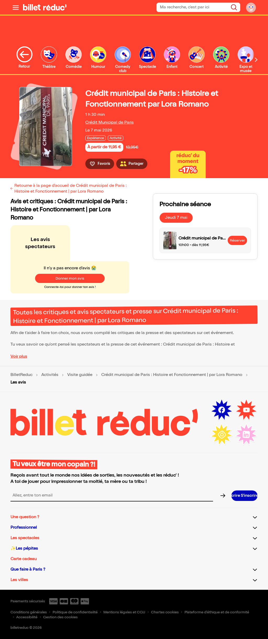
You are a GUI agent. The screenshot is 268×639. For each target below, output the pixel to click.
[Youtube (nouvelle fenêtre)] (246, 410)
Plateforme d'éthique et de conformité (217, 612)
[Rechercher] (234, 7)
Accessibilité (26, 617)
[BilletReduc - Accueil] (44, 7)
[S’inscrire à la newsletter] (244, 495)
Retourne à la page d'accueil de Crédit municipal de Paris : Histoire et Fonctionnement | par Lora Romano (70, 188)
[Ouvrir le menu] (15, 7)
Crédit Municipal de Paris (109, 122)
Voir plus (18, 356)
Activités (49, 375)
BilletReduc (21, 375)
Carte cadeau (23, 558)
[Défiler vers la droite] (256, 59)
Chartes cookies (165, 612)
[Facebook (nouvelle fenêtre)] (221, 410)
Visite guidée (79, 375)
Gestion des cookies (60, 617)
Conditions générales (28, 612)
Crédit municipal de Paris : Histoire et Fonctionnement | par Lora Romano (171, 375)
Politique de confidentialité (75, 612)
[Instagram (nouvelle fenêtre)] (221, 434)
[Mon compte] (251, 7)
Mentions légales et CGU (124, 612)
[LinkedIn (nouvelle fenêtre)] (246, 434)
